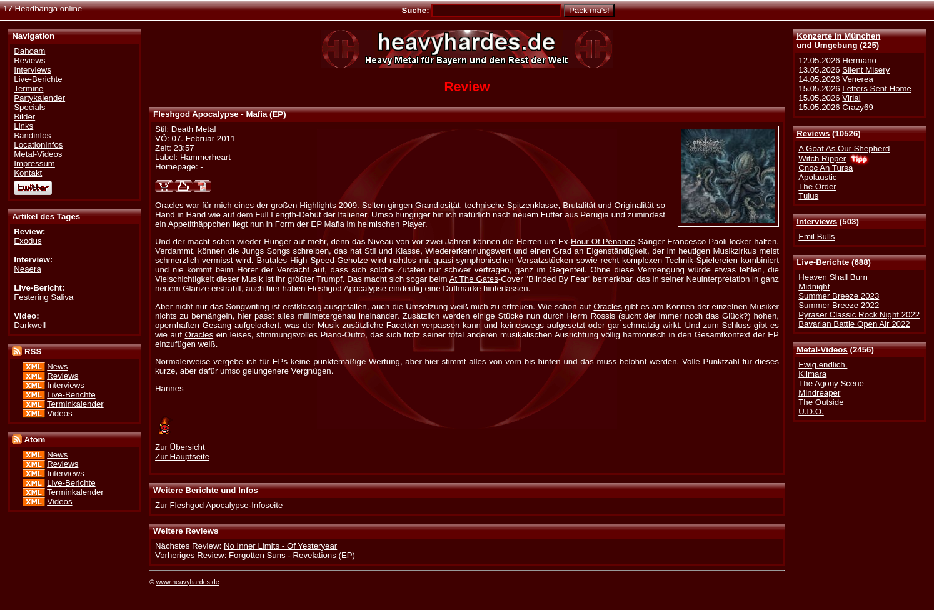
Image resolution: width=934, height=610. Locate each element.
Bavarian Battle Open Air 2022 (854, 324)
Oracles (169, 205)
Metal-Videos (822, 349)
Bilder (24, 116)
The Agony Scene (831, 383)
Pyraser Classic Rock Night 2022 (859, 314)
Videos (59, 413)
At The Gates (473, 279)
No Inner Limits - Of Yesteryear (280, 546)
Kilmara (812, 374)
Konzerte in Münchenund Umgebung (838, 40)
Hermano (859, 60)
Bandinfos (32, 135)
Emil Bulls (816, 236)
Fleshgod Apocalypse (196, 114)
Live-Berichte (822, 262)
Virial (851, 97)
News (57, 366)
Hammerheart (205, 157)
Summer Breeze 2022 (838, 305)
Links (23, 126)
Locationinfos (38, 144)
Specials (29, 107)
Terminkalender (75, 404)
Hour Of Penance (603, 241)
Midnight (814, 286)
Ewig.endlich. (822, 364)
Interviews (816, 221)
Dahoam (29, 51)
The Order (817, 186)
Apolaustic (817, 177)
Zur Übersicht (180, 447)
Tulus (808, 196)
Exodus (27, 241)
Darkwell (30, 325)
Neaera (27, 269)
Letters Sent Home (876, 88)
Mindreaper (819, 393)
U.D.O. (811, 411)
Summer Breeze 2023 (838, 296)
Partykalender (39, 97)
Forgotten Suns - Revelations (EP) (292, 555)
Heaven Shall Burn (833, 277)
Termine (28, 88)
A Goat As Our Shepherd (844, 148)
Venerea (857, 79)
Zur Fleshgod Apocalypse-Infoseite (219, 505)
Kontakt (28, 173)
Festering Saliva (43, 297)
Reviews (813, 133)
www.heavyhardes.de (187, 582)
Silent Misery (866, 69)
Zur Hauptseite (182, 456)
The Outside (820, 402)
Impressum (34, 163)
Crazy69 (857, 107)
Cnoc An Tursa (825, 167)
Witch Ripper (822, 158)
